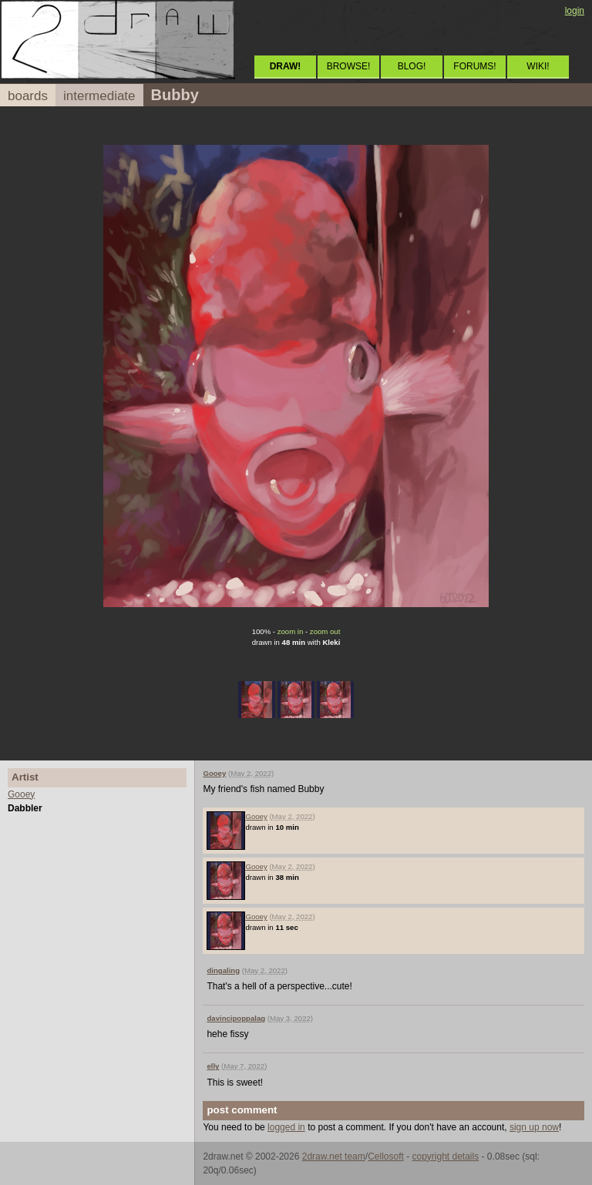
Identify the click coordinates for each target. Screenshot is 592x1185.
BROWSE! (349, 66)
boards (28, 96)
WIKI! (537, 66)
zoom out (325, 631)
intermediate (99, 96)
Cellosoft (386, 1156)
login (574, 10)
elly (213, 1066)
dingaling (223, 970)
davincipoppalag (236, 1018)
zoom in (291, 631)
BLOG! (412, 66)
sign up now (534, 1127)
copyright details (445, 1156)
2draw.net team (333, 1156)
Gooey (21, 794)
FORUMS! (474, 66)
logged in (286, 1127)
